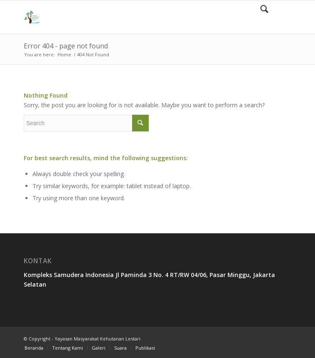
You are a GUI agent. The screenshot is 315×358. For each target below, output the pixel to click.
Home (64, 54)
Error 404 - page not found (66, 45)
